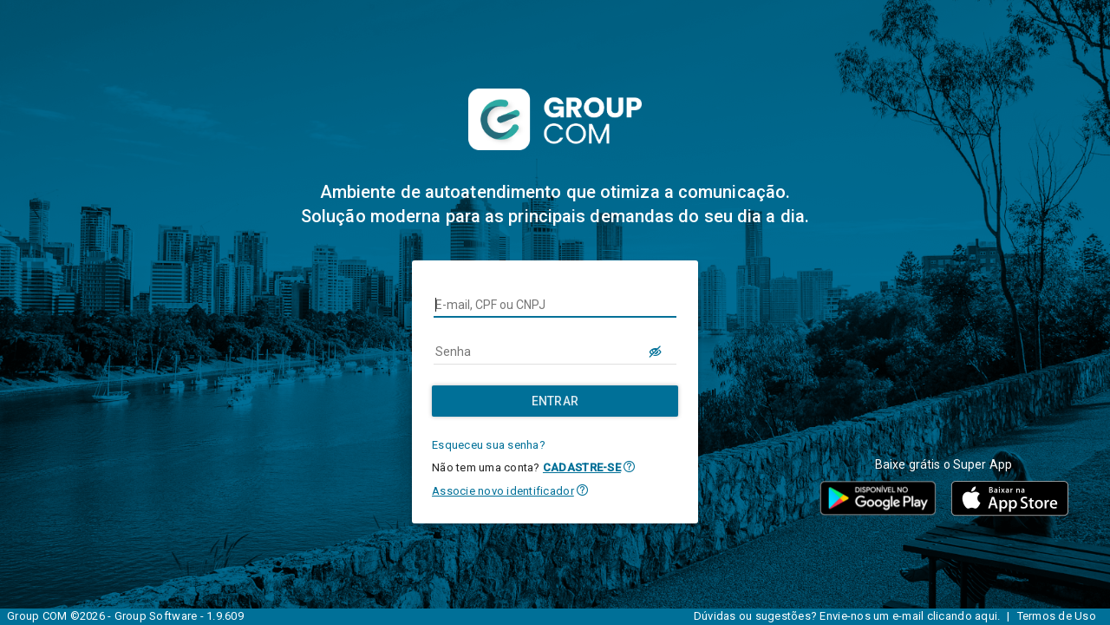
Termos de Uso (1056, 615)
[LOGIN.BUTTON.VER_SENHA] (655, 351)
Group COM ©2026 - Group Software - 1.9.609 (125, 615)
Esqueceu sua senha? (488, 444)
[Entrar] (555, 401)
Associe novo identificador (503, 490)
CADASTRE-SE (582, 467)
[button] (629, 466)
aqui (986, 615)
